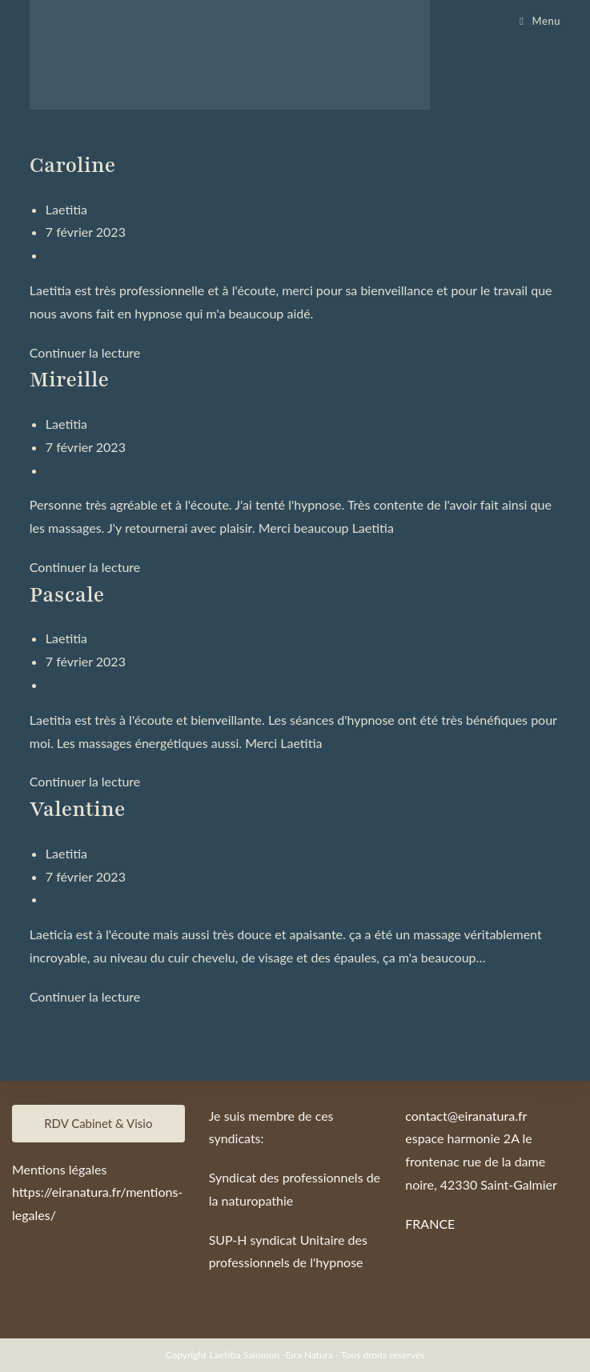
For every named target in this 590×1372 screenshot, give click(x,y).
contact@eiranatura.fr (466, 1115)
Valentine (78, 809)
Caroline (72, 165)
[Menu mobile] (540, 20)
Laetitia (66, 209)
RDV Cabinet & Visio (98, 1123)
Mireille (69, 380)
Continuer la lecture (85, 352)
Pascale (67, 595)
